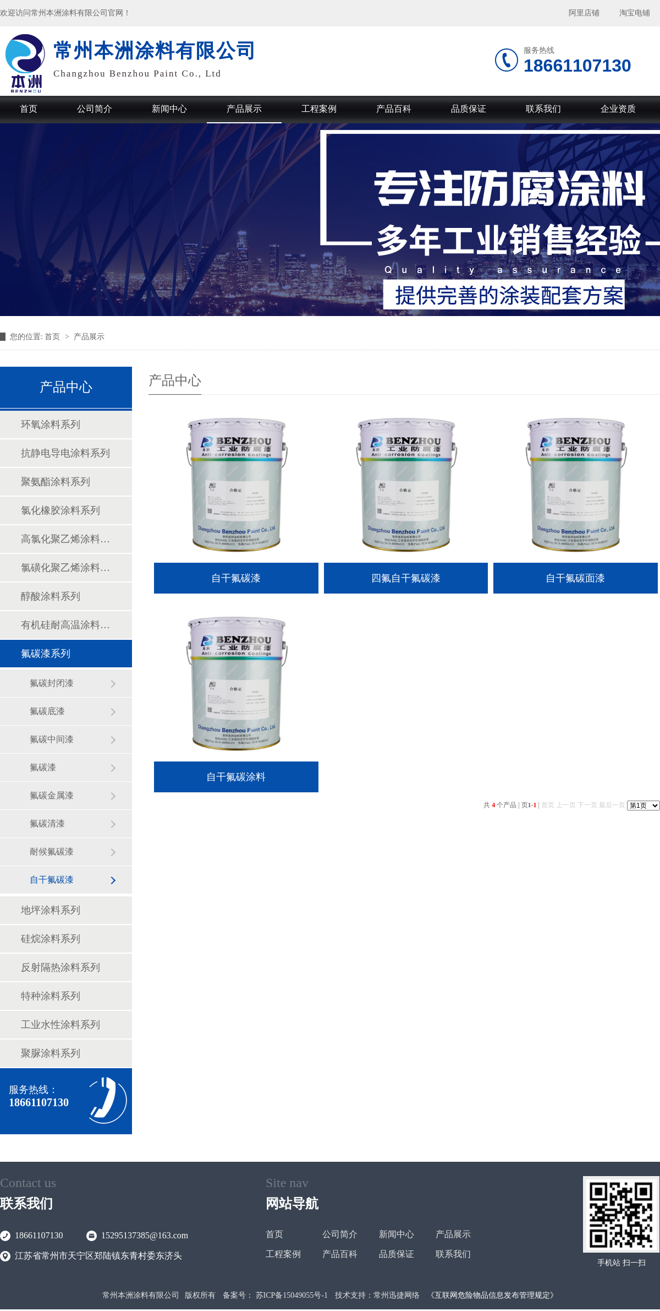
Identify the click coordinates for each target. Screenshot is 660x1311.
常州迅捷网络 (396, 1295)
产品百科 (393, 108)
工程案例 (319, 108)
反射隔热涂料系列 (60, 967)
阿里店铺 (584, 13)
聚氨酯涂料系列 (55, 481)
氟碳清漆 (47, 823)
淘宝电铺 (634, 13)
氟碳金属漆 (52, 795)
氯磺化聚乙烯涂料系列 (65, 567)
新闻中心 (169, 108)
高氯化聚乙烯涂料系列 (65, 539)
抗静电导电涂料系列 (65, 453)
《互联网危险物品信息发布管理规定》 (492, 1295)
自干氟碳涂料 (236, 776)
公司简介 (94, 108)
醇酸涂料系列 (50, 596)
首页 (28, 108)
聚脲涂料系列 (50, 1053)
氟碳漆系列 (45, 653)
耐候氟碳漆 (52, 851)
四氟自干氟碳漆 (406, 578)
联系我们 (543, 108)
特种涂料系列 (50, 996)
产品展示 (244, 108)
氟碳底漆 (47, 711)
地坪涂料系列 (50, 910)
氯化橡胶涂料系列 (60, 510)
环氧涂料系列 (50, 424)
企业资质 (618, 108)
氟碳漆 (43, 767)
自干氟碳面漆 (575, 578)
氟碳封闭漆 (52, 683)
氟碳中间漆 (52, 739)
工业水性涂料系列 (60, 1024)
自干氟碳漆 (52, 879)
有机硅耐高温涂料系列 (65, 624)
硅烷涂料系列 (50, 938)
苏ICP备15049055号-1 (291, 1295)
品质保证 (468, 108)
